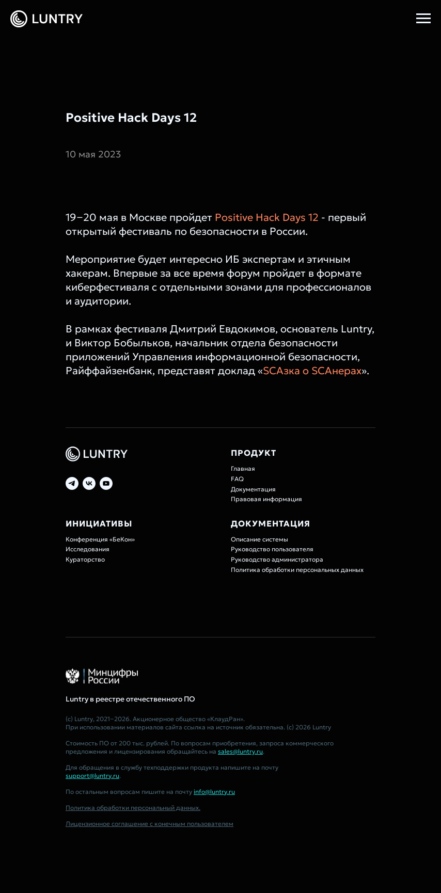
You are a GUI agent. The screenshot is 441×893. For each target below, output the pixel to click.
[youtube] (106, 483)
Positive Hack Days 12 (267, 217)
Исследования (87, 549)
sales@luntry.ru (240, 751)
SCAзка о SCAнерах (312, 370)
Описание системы (259, 539)
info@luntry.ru (214, 791)
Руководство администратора (277, 559)
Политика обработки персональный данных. (133, 807)
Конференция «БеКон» (100, 539)
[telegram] (72, 483)
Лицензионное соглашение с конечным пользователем (149, 823)
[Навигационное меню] (423, 18)
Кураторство (85, 559)
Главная (243, 468)
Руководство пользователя (272, 549)
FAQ (237, 479)
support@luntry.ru (92, 775)
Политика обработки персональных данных (297, 569)
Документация (253, 489)
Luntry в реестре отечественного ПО (130, 699)
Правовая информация (266, 499)
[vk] (89, 483)
